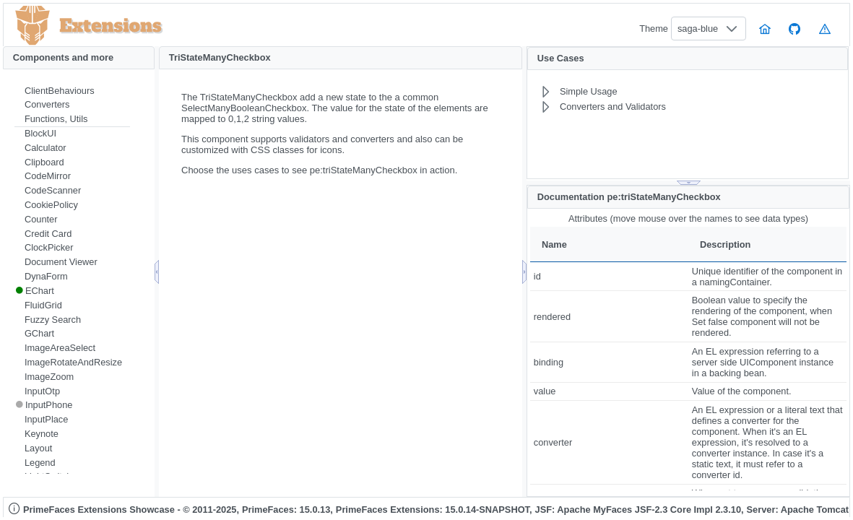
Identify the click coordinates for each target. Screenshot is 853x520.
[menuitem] (72, 91)
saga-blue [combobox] (697, 28)
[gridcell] (609, 276)
